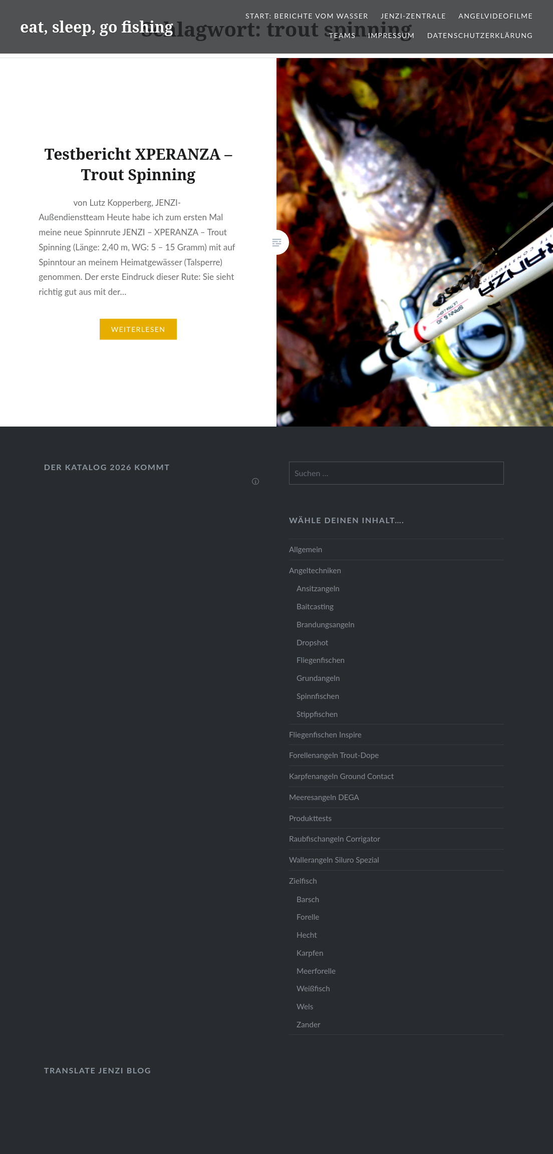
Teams (342, 35)
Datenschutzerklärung (480, 35)
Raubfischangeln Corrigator (334, 838)
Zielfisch (303, 880)
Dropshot (312, 642)
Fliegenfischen (321, 659)
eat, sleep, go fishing (96, 27)
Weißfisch (313, 988)
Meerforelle (316, 970)
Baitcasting (315, 606)
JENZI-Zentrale (413, 16)
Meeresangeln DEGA (324, 797)
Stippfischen (317, 713)
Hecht (307, 934)
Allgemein (305, 549)
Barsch (308, 899)
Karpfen (310, 952)
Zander (309, 1024)
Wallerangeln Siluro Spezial (334, 859)
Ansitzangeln (318, 588)
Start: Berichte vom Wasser (306, 16)
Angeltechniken (315, 570)
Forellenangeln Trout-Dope (334, 754)
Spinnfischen (318, 695)
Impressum (391, 35)
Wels (305, 1006)
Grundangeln (318, 677)
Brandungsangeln (326, 624)
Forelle (308, 916)
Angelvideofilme (495, 16)
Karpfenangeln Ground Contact (341, 776)
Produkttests (310, 818)
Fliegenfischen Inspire (325, 734)
